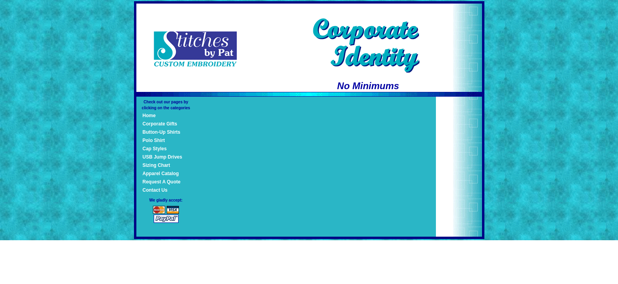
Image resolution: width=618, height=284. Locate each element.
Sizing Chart (156, 165)
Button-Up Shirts (162, 132)
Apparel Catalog (161, 173)
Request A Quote (162, 182)
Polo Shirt (154, 140)
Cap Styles (155, 148)
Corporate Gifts (160, 124)
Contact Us (155, 190)
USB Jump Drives (162, 157)
